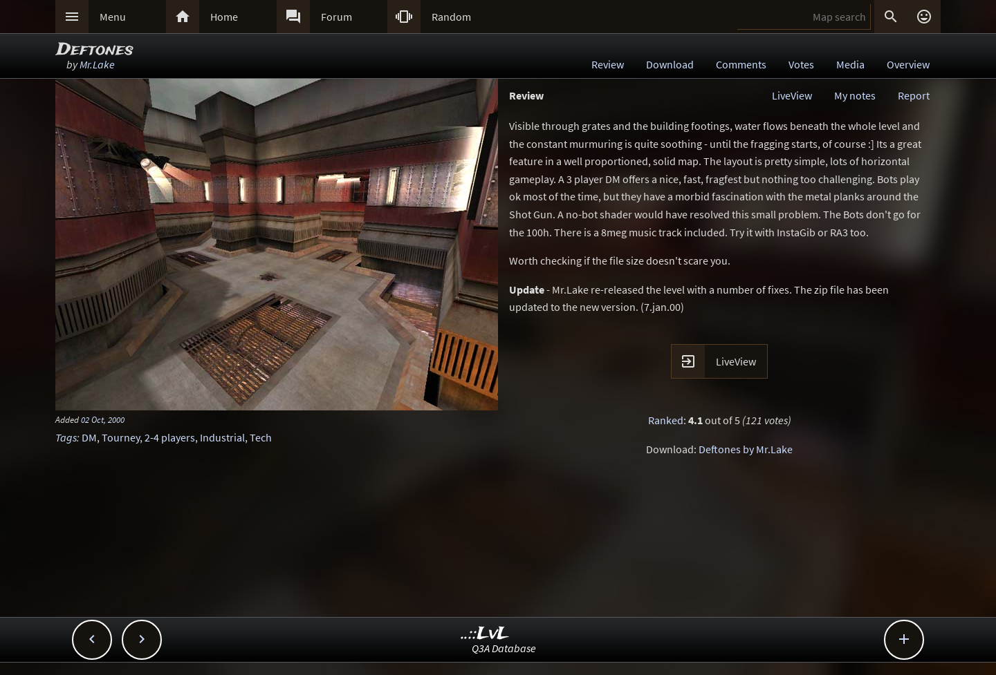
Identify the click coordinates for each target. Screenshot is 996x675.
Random (451, 16)
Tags (66, 437)
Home (224, 16)
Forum (336, 16)
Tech (261, 437)
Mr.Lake (97, 64)
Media (850, 64)
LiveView (792, 95)
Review (607, 64)
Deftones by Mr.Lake (746, 449)
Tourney (121, 437)
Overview (908, 64)
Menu (113, 16)
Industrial (222, 437)
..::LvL (485, 634)
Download (670, 64)
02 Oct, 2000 (102, 419)
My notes (855, 95)
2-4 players (170, 437)
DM (89, 437)
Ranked (665, 420)
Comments (741, 64)
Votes (801, 64)
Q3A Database (504, 648)
